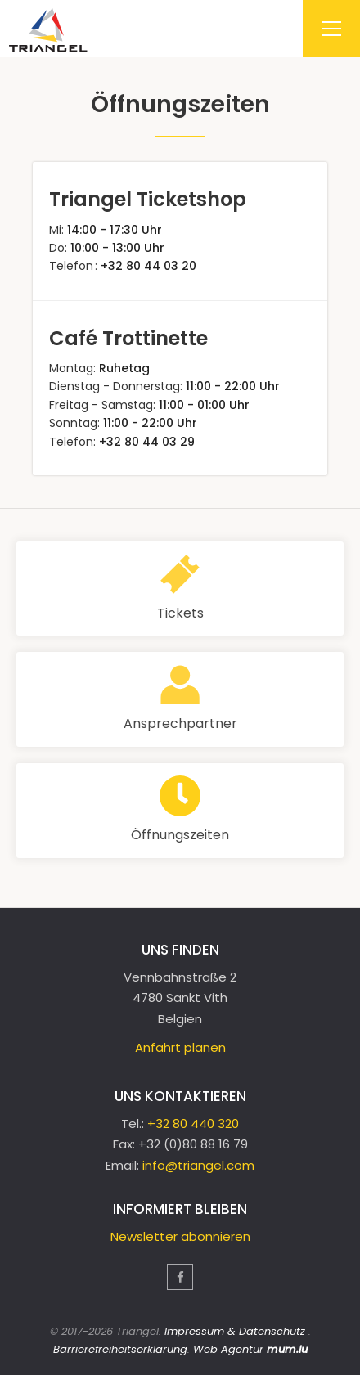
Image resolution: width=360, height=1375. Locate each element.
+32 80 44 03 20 (148, 266)
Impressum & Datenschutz (234, 1331)
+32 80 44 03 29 (147, 442)
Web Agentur (228, 1349)
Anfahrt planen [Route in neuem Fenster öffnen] (180, 1047)
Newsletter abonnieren (180, 1236)
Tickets (180, 613)
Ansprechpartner (180, 723)
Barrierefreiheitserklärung (120, 1349)
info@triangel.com (198, 1165)
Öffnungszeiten (180, 834)
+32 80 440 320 (193, 1123)
